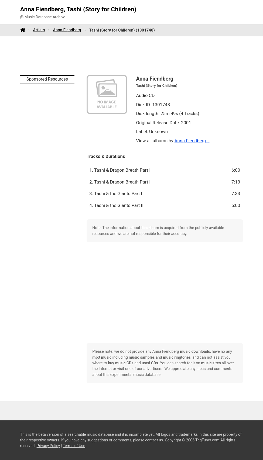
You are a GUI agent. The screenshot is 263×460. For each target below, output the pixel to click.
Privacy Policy (48, 446)
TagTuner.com (207, 440)
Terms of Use (74, 446)
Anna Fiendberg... (192, 140)
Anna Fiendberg (67, 29)
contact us (154, 440)
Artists (39, 29)
